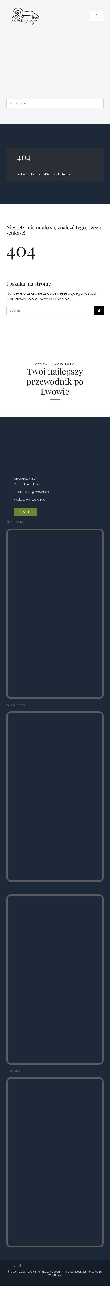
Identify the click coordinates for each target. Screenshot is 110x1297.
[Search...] (55, 103)
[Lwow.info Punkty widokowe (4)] (55, 714)
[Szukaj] (11, 103)
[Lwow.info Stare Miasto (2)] (55, 532)
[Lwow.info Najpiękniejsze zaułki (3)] (55, 897)
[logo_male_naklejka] (25, 5)
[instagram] (20, 1265)
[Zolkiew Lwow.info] (55, 1080)
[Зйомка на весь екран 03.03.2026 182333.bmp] (56, 35)
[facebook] (14, 1265)
